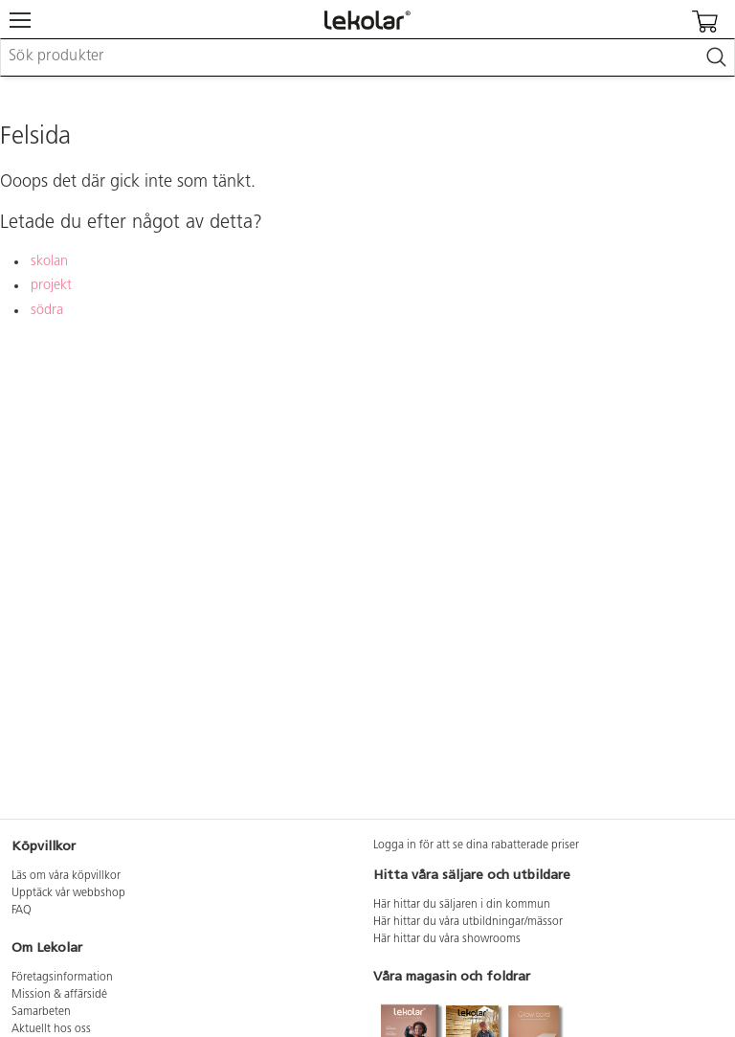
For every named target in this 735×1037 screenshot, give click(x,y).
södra (47, 311)
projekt (51, 286)
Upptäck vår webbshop (68, 893)
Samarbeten (41, 1012)
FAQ (21, 910)
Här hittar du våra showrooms (447, 939)
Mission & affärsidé (59, 995)
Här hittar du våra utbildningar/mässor (468, 922)
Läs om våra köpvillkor (66, 876)
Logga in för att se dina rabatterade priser (476, 845)
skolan (49, 262)
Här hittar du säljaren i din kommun (461, 905)
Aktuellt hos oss (51, 1029)
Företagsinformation (62, 977)
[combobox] (367, 57)
